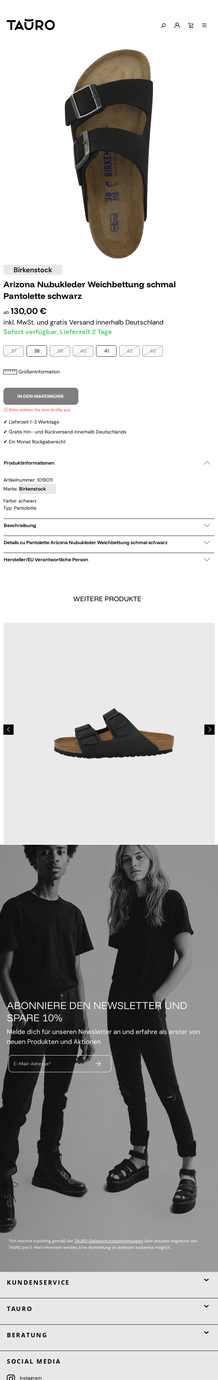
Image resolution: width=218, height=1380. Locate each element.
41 (106, 351)
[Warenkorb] (190, 25)
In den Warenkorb (40, 396)
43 (153, 351)
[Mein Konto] (176, 25)
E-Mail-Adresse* (32, 1063)
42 (130, 351)
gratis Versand (73, 322)
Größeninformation (31, 372)
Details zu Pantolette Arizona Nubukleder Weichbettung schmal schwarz (107, 542)
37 (13, 351)
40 (83, 351)
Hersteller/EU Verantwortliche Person (107, 559)
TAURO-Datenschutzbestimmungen (108, 1241)
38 (37, 351)
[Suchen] (162, 26)
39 (60, 351)
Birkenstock (33, 269)
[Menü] (204, 25)
